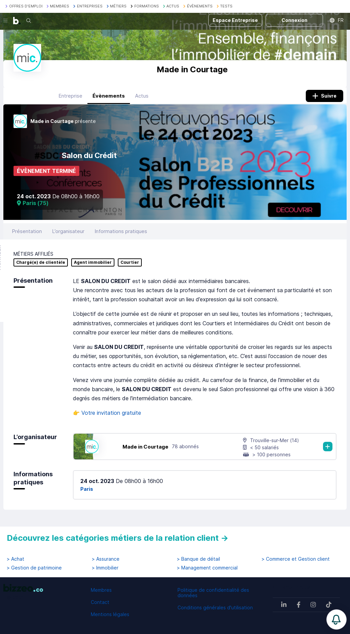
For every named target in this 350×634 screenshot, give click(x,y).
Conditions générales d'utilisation (215, 607)
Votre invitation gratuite (111, 412)
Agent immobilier (93, 262)
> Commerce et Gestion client (296, 559)
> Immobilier (105, 567)
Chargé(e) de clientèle (40, 262)
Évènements (108, 96)
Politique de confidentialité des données (213, 592)
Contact (100, 602)
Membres (101, 590)
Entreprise (70, 96)
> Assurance (105, 559)
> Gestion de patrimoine (34, 567)
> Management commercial (207, 567)
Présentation (27, 231)
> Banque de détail (198, 559)
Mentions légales (110, 614)
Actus (142, 96)
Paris (86, 489)
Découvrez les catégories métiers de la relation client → (117, 538)
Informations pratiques (121, 231)
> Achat (15, 559)
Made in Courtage (145, 446)
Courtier (129, 262)
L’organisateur (68, 231)
